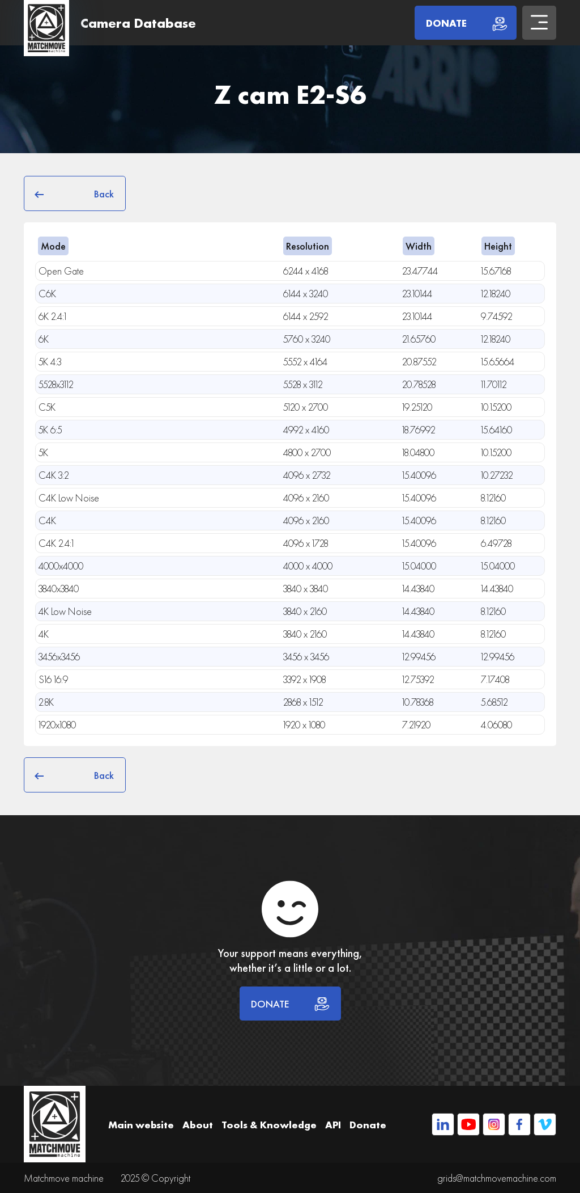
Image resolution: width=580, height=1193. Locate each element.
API (333, 1124)
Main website (141, 1124)
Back (75, 193)
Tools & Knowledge (269, 1124)
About (197, 1124)
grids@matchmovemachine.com (496, 1177)
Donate (367, 1124)
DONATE (290, 1003)
